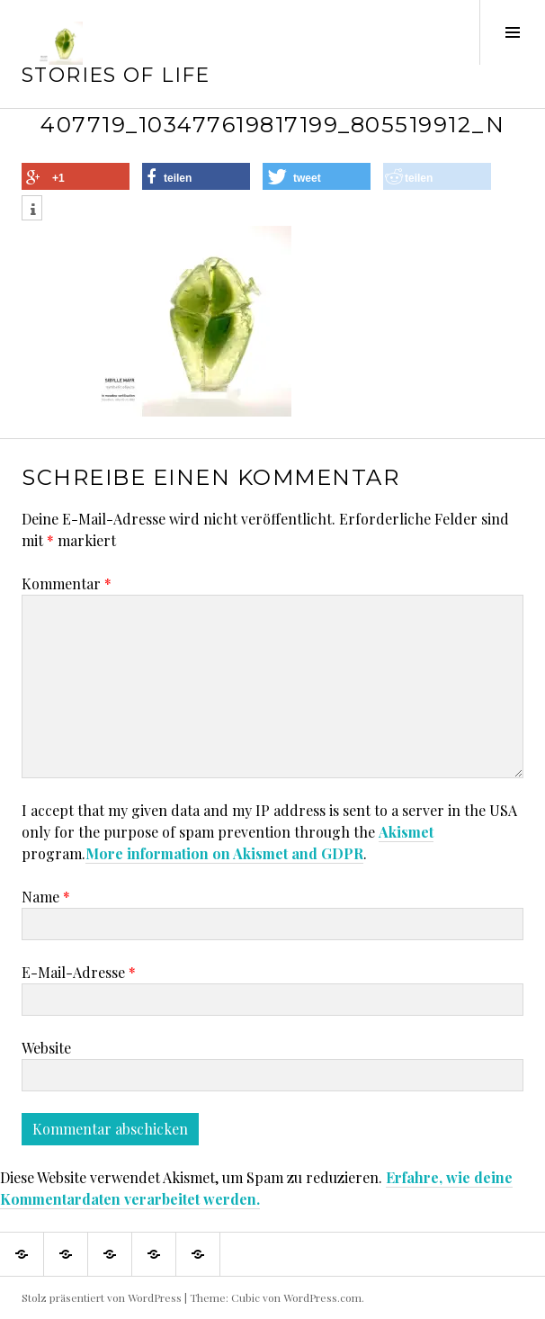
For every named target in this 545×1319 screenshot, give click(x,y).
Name (46, 896)
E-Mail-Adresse (79, 972)
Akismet (406, 831)
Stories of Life (116, 75)
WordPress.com (322, 1297)
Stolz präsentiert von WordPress (102, 1297)
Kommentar (67, 583)
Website (46, 1047)
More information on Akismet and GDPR (224, 853)
